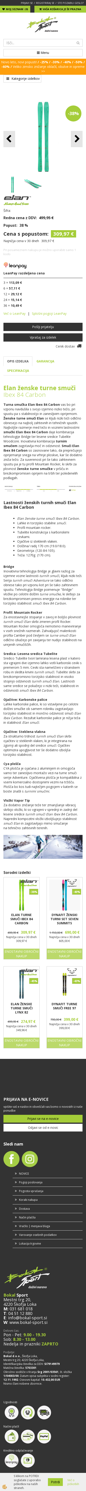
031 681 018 (21, 1309)
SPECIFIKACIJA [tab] (18, 370)
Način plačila (27, 1217)
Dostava (24, 1209)
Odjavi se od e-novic (43, 1127)
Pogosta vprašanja (31, 1191)
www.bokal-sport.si (28, 1322)
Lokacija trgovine (30, 1243)
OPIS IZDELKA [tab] (18, 361)
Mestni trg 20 (16, 1299)
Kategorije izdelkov (23, 78)
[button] (77, 139)
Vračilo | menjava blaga (34, 1226)
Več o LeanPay (14, 313)
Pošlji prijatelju (43, 327)
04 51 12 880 (20, 1313)
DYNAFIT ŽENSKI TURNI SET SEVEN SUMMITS (64, 919)
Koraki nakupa (28, 1200)
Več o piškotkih (73, 1482)
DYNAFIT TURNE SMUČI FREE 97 (64, 1006)
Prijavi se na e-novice (43, 1118)
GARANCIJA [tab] (45, 361)
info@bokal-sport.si (27, 1317)
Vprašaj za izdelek (43, 337)
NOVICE (24, 1174)
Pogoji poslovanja (30, 1182)
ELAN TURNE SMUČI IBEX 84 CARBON (21, 919)
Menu (43, 52)
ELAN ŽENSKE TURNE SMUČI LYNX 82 (22, 1008)
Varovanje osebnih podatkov (38, 1235)
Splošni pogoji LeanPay (49, 313)
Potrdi (55, 1482)
